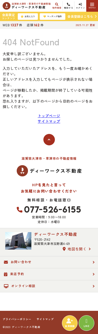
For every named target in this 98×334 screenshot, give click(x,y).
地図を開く (75, 248)
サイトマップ (49, 121)
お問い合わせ (17, 261)
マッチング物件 (52, 16)
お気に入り (28, 16)
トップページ (49, 115)
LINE (86, 323)
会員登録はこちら (80, 16)
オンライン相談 (20, 285)
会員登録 (69, 323)
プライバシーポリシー (17, 319)
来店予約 (14, 273)
